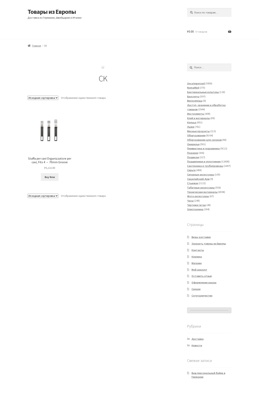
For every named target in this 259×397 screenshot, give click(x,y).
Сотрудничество (202, 295)
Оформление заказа (204, 282)
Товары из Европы (52, 12)
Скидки (196, 289)
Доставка (198, 339)
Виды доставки (201, 237)
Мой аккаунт (199, 269)
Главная (36, 45)
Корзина (197, 256)
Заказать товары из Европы (209, 243)
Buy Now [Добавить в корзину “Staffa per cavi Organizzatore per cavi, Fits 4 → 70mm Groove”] (50, 177)
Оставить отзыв (202, 276)
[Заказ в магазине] (43, 98)
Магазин (197, 263)
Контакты (198, 250)
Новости (197, 345)
